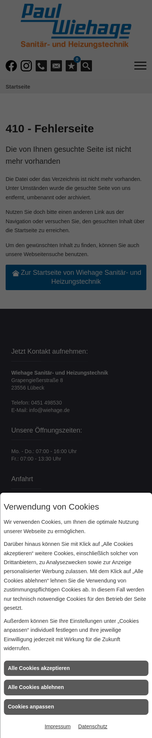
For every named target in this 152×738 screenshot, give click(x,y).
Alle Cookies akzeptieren (39, 668)
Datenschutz (92, 726)
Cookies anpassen (31, 707)
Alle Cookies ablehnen (36, 687)
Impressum (58, 726)
